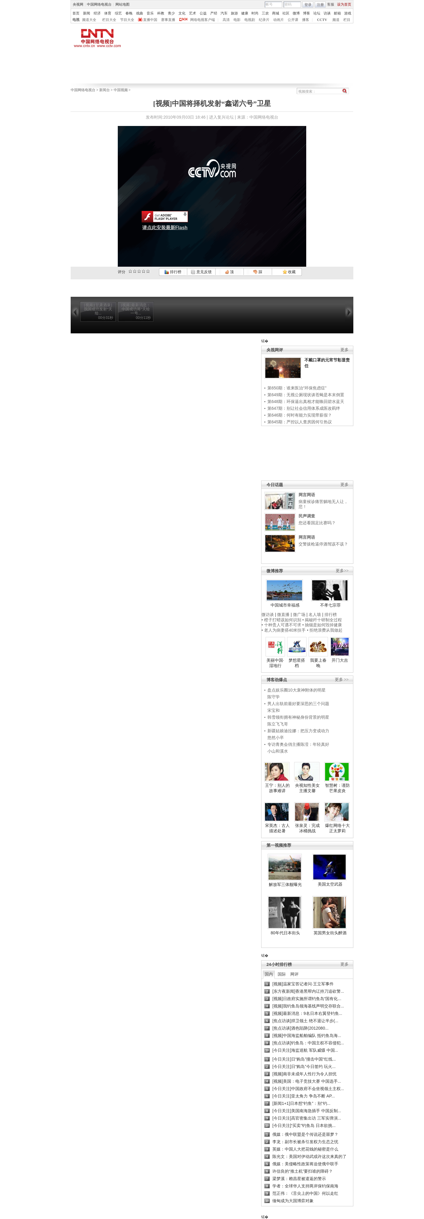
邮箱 (337, 13)
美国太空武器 (330, 884)
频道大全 (89, 20)
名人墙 (315, 614)
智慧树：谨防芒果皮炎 (337, 788)
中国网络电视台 (99, 4)
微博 (296, 13)
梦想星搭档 (297, 663)
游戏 (347, 13)
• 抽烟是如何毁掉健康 (322, 624)
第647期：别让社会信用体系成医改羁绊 (303, 408)
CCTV (322, 20)
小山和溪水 (277, 751)
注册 (320, 5)
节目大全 (127, 20)
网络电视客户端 (202, 20)
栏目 (346, 20)
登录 (308, 5)
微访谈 (267, 614)
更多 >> (342, 679)
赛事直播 (168, 20)
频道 (335, 20)
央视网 (78, 4)
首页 (76, 13)
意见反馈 (201, 272)
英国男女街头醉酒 (330, 932)
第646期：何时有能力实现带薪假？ (299, 415)
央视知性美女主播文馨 (307, 788)
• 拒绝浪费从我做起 (324, 630)
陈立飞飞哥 (277, 724)
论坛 (316, 13)
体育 (107, 13)
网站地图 (122, 4)
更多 (344, 350)
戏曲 (139, 13)
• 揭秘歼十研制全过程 (322, 619)
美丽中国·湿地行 (275, 663)
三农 (265, 13)
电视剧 (249, 20)
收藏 (289, 272)
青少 (171, 13)
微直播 (283, 614)
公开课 (293, 20)
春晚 (128, 13)
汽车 (224, 13)
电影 (237, 20)
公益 (203, 13)
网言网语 (307, 494)
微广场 (299, 614)
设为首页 (344, 4)
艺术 (192, 13)
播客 (305, 20)
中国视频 (121, 90)
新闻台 (104, 90)
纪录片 (264, 20)
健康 (244, 13)
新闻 (86, 13)
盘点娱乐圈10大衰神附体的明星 (296, 690)
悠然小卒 (275, 737)
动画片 (278, 20)
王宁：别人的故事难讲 (277, 788)
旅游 (234, 13)
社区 (285, 13)
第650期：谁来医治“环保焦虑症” (297, 388)
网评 (294, 974)
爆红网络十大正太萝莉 (337, 828)
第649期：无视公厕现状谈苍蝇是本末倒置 (305, 394)
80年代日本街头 (285, 932)
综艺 (118, 13)
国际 (282, 974)
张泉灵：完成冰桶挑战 (307, 828)
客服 (330, 4)
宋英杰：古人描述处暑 (277, 828)
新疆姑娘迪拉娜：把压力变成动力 (298, 730)
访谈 (327, 13)
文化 (182, 13)
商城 (275, 13)
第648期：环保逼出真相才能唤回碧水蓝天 (305, 401)
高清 (226, 20)
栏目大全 (109, 20)
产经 (213, 13)
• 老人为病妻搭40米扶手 (283, 630)
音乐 (150, 13)
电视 (76, 20)
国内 (269, 974)
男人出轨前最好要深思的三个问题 (298, 703)
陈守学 (273, 696)
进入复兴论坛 (221, 117)
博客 (306, 13)
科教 (160, 13)
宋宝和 (273, 710)
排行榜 (173, 272)
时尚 (255, 13)
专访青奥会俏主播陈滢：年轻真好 (298, 744)
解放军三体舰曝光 (285, 884)
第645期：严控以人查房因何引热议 (299, 422)
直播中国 (150, 20)
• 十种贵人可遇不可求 (281, 624)
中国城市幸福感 (285, 605)
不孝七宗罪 (330, 605)
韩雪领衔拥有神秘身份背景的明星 (298, 717)
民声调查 (307, 516)
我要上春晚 (318, 663)
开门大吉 (340, 660)
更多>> (342, 570)
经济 (97, 13)
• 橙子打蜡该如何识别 (281, 619)
